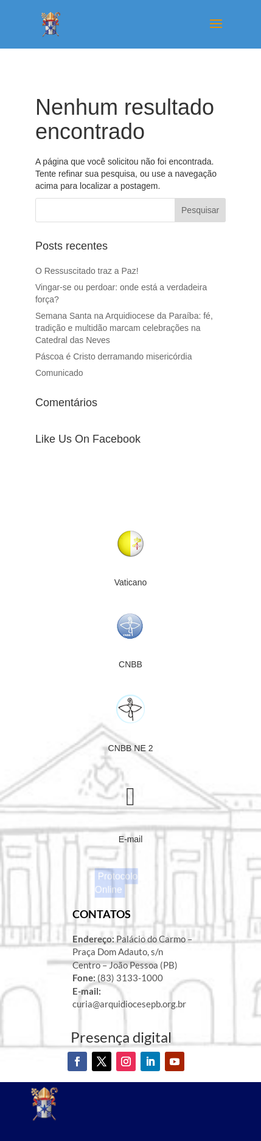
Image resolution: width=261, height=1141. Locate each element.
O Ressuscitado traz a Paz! (87, 271)
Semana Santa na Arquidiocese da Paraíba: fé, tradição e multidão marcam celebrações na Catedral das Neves (124, 328)
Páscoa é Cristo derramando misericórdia (114, 356)
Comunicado (59, 373)
